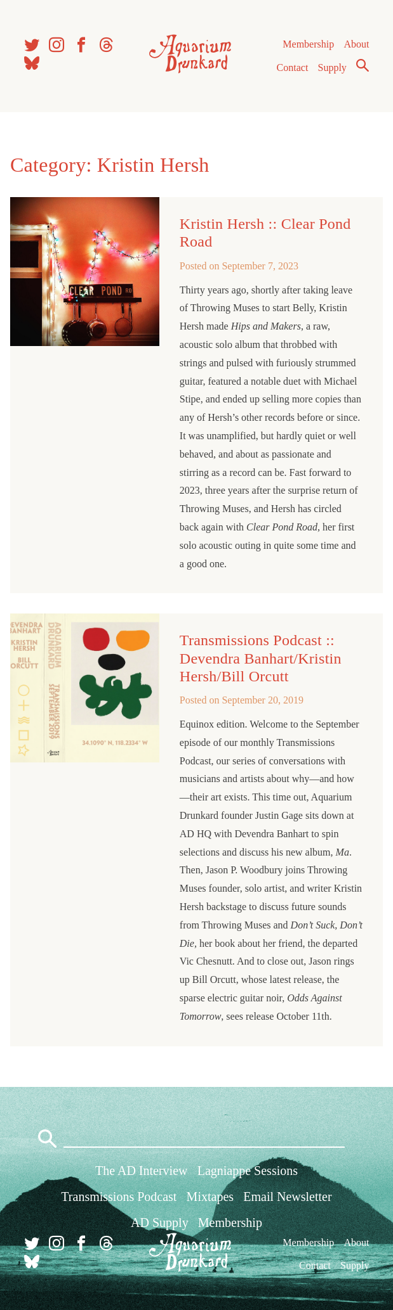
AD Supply (160, 1223)
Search (362, 65)
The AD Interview (141, 1171)
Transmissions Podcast (119, 1197)
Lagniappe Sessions (247, 1171)
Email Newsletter (287, 1197)
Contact (293, 67)
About (356, 44)
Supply (332, 67)
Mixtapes (210, 1197)
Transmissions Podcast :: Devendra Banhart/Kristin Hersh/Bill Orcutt (261, 658)
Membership (308, 44)
